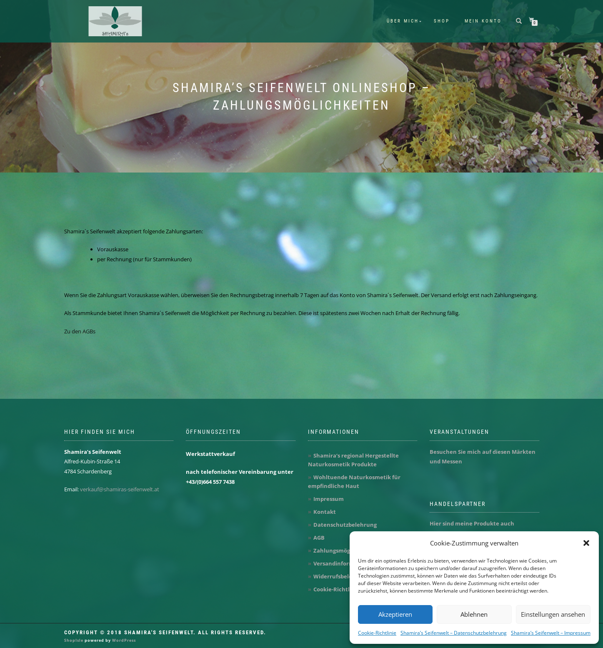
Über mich (403, 21)
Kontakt (324, 511)
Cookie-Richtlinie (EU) (342, 589)
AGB (319, 537)
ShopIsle (74, 640)
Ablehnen (474, 614)
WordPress (123, 640)
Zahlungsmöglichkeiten (345, 550)
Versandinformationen (344, 563)
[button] (586, 543)
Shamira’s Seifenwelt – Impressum (550, 632)
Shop (442, 21)
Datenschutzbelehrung (345, 524)
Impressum (328, 499)
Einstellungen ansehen (553, 614)
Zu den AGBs (79, 331)
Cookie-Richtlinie (377, 632)
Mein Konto (483, 21)
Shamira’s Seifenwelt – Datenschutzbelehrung (453, 632)
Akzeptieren (395, 614)
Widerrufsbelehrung (341, 576)
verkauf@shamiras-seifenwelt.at (119, 489)
